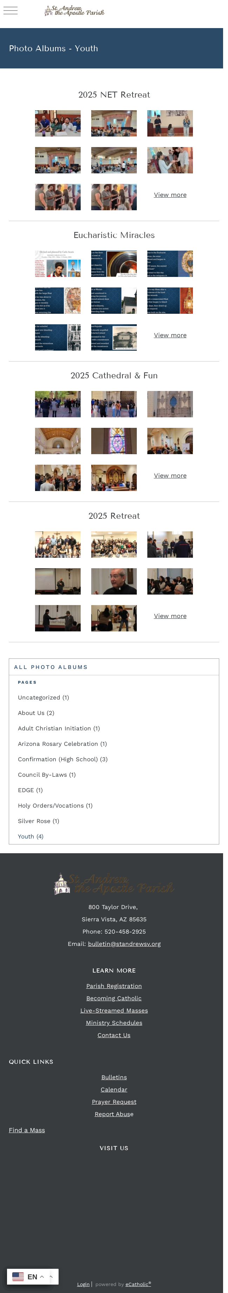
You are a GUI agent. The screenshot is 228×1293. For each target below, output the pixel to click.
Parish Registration (114, 985)
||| (11, 10)
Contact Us (114, 1035)
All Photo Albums (51, 667)
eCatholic (138, 1284)
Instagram (105, 1274)
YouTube (133, 1274)
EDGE (30, 790)
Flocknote (119, 1274)
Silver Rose (38, 820)
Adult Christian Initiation (59, 728)
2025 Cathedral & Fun (114, 375)
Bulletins (114, 1077)
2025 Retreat (114, 516)
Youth (30, 836)
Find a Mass (27, 1130)
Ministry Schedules (114, 1022)
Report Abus (112, 1114)
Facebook (93, 1274)
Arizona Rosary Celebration (62, 743)
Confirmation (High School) (63, 759)
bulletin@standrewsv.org (124, 943)
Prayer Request (114, 1101)
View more (170, 194)
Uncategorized (43, 697)
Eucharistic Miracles (114, 235)
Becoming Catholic (114, 998)
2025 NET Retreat (114, 94)
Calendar (114, 1089)
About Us (36, 712)
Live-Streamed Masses (114, 1010)
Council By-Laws (47, 774)
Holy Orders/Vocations (55, 805)
